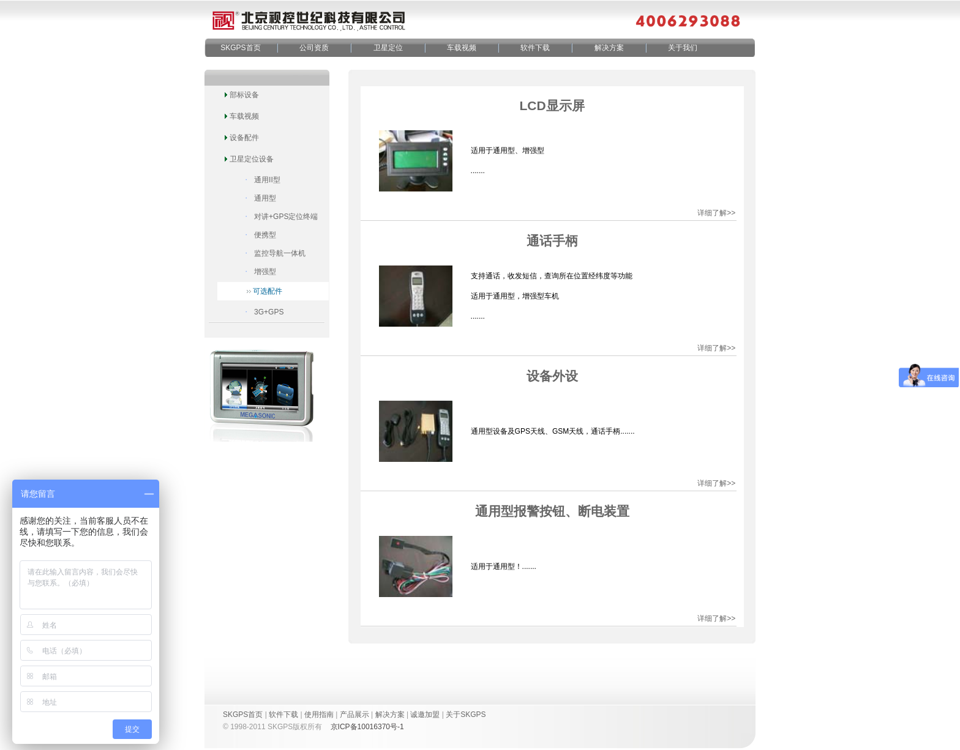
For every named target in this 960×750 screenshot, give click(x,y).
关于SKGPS (466, 714)
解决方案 (609, 47)
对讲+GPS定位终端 (286, 216)
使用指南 (319, 714)
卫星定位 (388, 47)
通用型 (265, 198)
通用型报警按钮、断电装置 (552, 511)
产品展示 (354, 714)
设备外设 (552, 376)
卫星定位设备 (252, 159)
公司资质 (314, 47)
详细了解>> (716, 213)
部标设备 (244, 95)
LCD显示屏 (551, 105)
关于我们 (682, 47)
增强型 (265, 271)
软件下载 (535, 47)
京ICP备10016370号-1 (367, 726)
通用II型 (267, 180)
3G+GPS (268, 312)
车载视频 (461, 47)
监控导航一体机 (280, 253)
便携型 (265, 235)
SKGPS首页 (240, 47)
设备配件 (244, 137)
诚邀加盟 (425, 714)
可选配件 (267, 291)
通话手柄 (552, 241)
